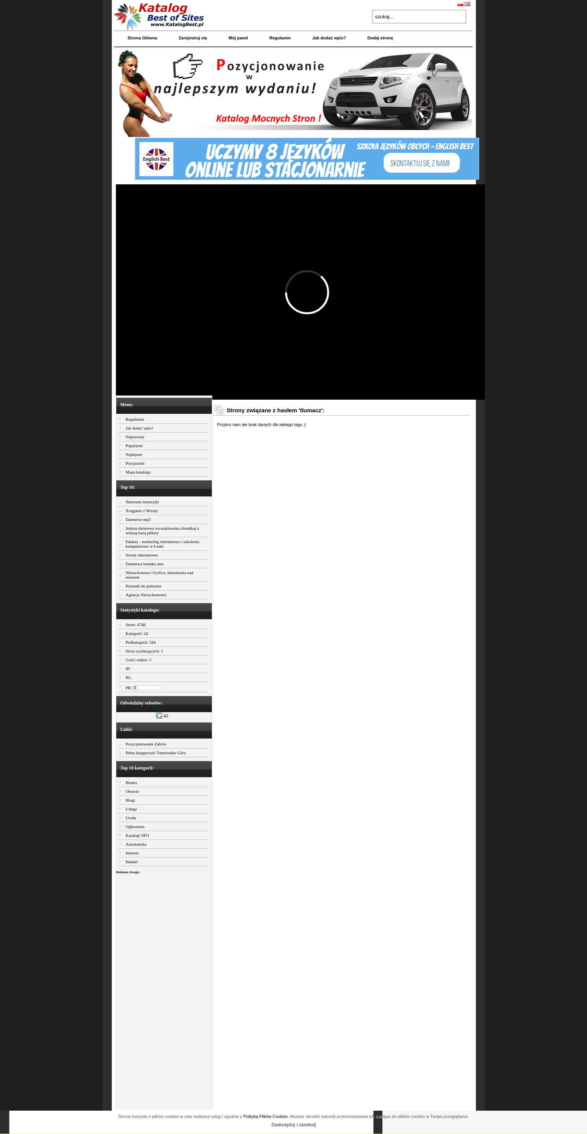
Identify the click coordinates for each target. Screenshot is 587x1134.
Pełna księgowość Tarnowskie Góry (156, 752)
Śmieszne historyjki (142, 501)
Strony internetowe (142, 555)
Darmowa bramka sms (145, 563)
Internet (132, 853)
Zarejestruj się (193, 38)
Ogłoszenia (135, 826)
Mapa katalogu (138, 472)
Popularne (134, 445)
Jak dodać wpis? (329, 38)
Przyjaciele (135, 463)
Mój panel (238, 38)
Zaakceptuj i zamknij (293, 1124)
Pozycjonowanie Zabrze (146, 744)
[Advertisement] (164, 989)
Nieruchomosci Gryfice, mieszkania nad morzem (159, 574)
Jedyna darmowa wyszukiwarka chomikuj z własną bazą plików (162, 530)
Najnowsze (135, 436)
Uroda (131, 817)
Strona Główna (143, 38)
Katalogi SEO (137, 835)
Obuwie (132, 791)
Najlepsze (134, 454)
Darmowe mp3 (138, 519)
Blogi (130, 800)
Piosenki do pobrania (143, 586)
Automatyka (136, 844)
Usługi (131, 809)
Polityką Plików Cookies (265, 1116)
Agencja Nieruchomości (146, 594)
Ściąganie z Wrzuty (142, 510)
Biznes (131, 782)
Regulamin (280, 38)
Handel (132, 861)
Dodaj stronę (380, 38)
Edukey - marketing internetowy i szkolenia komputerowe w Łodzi (163, 543)
